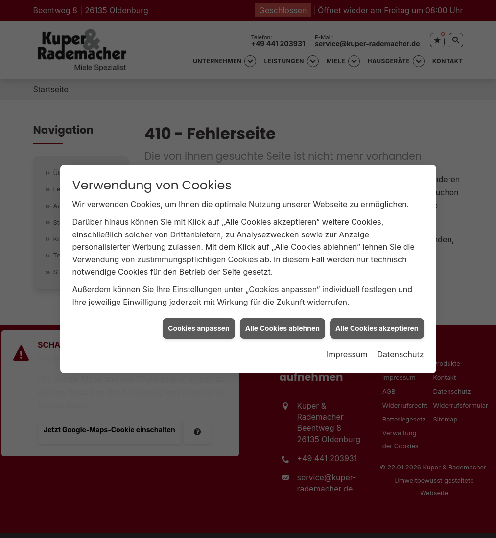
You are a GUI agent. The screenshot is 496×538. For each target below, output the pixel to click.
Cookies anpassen (199, 326)
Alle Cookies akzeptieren (376, 326)
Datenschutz (401, 352)
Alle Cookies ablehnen (282, 326)
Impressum (347, 352)
